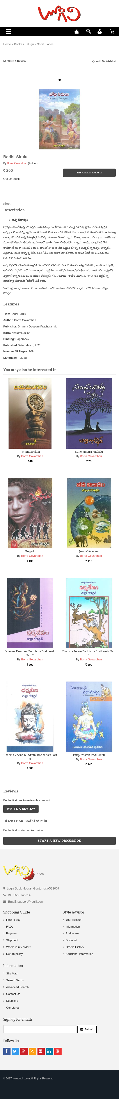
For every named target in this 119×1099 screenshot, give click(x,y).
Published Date (13, 345)
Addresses (72, 933)
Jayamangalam (30, 451)
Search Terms (15, 980)
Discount (71, 940)
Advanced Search (17, 987)
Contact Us (13, 994)
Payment (11, 933)
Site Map (11, 973)
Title (6, 314)
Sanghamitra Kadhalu (89, 451)
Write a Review (16, 61)
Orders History (75, 947)
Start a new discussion (60, 841)
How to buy (13, 919)
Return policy (14, 954)
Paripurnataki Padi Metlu (89, 755)
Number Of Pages (15, 351)
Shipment (12, 940)
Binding (8, 339)
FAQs (9, 926)
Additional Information (79, 954)
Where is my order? (18, 947)
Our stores (13, 1007)
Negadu (30, 551)
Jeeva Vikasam (89, 551)
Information (73, 926)
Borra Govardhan (17, 163)
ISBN (6, 332)
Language (10, 357)
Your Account (74, 919)
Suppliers (12, 1000)
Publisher (9, 326)
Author (8, 320)
